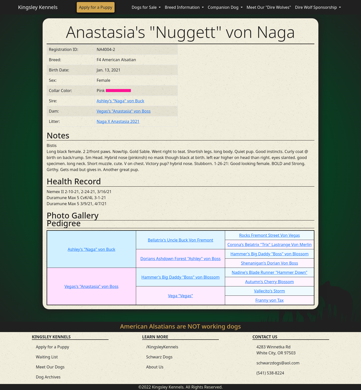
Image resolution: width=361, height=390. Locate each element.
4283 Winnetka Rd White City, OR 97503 (276, 350)
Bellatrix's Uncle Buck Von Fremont (180, 240)
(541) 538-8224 (270, 373)
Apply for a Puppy (95, 7)
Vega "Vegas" (180, 295)
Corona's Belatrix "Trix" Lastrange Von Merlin (269, 244)
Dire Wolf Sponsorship (316, 7)
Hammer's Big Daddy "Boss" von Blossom (269, 254)
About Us (154, 367)
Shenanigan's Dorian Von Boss (269, 263)
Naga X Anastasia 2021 (118, 121)
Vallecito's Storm (269, 291)
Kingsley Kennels (38, 7)
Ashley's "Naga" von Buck (120, 101)
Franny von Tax (269, 300)
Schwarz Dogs (159, 357)
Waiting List (47, 357)
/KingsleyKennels (162, 347)
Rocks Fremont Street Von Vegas (269, 235)
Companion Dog (224, 7)
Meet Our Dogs (50, 367)
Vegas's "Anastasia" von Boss (124, 111)
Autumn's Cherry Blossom (269, 281)
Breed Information (183, 7)
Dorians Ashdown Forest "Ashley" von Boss (180, 258)
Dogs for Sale (145, 7)
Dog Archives (48, 377)
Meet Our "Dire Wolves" (269, 7)
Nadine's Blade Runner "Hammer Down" (269, 272)
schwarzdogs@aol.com (278, 363)
